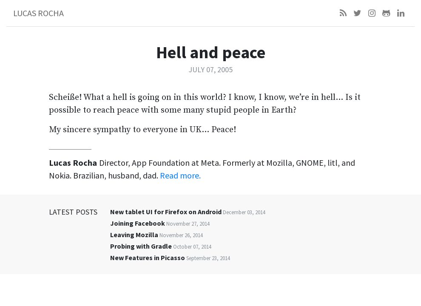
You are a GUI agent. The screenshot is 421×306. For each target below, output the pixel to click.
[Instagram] (372, 13)
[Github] (386, 13)
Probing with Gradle (141, 246)
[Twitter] (357, 13)
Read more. (180, 175)
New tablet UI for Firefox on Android (166, 211)
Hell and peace (210, 52)
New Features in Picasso (147, 257)
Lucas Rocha (38, 13)
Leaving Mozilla (134, 234)
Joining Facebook (137, 223)
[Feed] (343, 13)
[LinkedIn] (401, 13)
